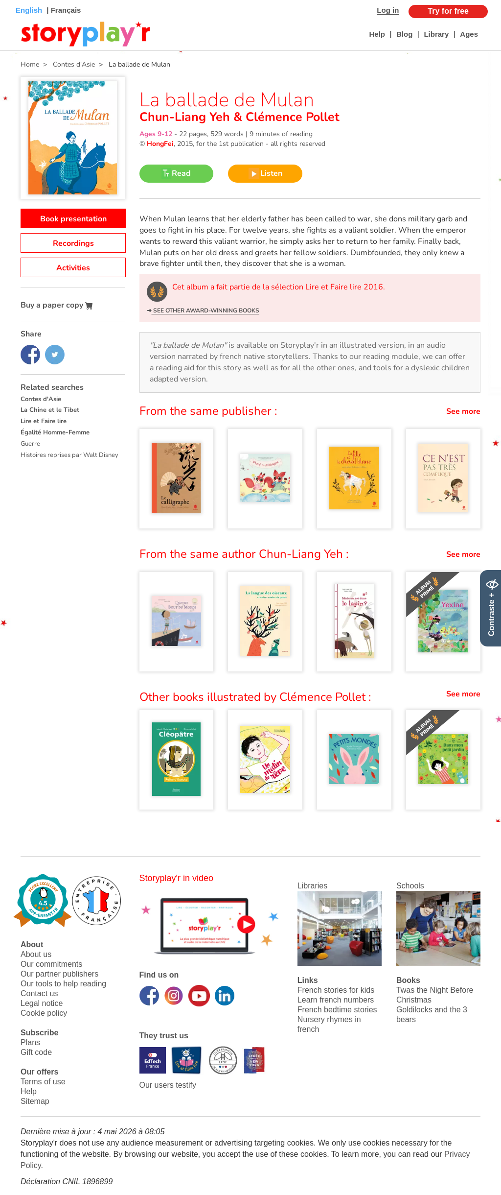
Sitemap (35, 1101)
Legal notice (42, 1003)
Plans (30, 1042)
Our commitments (51, 964)
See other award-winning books (205, 310)
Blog (404, 34)
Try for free (448, 11)
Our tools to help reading (63, 984)
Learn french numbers (335, 1000)
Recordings (73, 243)
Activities (73, 268)
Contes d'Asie (41, 399)
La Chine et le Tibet (50, 410)
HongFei (160, 143)
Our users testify (167, 1085)
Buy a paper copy (57, 305)
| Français (63, 10)
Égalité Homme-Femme (55, 432)
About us (36, 954)
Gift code (36, 1052)
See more (463, 411)
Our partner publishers (59, 974)
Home (30, 64)
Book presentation (73, 219)
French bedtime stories (337, 1009)
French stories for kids (335, 990)
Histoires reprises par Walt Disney (69, 455)
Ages (469, 34)
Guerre (30, 443)
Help (377, 34)
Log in (388, 10)
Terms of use (43, 1081)
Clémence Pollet (291, 117)
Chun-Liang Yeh (186, 117)
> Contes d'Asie (67, 64)
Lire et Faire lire (44, 421)
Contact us (39, 993)
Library (436, 34)
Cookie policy (44, 1013)
